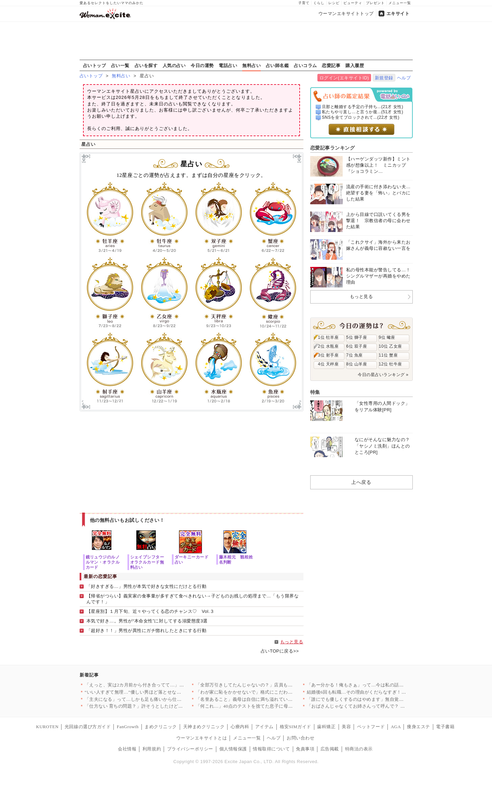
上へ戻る (361, 482)
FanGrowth (128, 726)
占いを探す (146, 65)
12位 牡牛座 (390, 364)
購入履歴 (354, 65)
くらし (319, 3)
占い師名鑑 (277, 65)
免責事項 (305, 748)
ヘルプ (404, 77)
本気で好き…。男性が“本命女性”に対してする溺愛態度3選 (147, 620)
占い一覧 (120, 65)
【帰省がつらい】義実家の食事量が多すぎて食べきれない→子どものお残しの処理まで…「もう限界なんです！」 (192, 598)
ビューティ (352, 3)
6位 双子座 (356, 346)
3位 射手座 (328, 355)
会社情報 (127, 748)
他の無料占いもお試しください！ (127, 520)
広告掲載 (329, 748)
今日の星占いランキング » (383, 374)
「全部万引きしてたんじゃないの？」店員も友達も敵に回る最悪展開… (270, 684)
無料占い (251, 65)
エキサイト (398, 13)
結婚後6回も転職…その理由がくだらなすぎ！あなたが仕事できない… (379, 692)
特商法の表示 (359, 748)
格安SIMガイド (295, 726)
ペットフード (371, 726)
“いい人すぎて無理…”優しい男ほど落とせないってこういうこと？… (156, 692)
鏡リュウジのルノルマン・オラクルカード (103, 562)
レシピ (334, 3)
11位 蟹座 (388, 355)
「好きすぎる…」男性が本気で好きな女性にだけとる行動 (146, 586)
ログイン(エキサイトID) (344, 77)
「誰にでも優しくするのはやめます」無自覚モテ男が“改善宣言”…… (378, 699)
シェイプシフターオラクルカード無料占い (147, 562)
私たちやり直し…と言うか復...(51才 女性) (362, 111)
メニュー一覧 (399, 3)
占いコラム (305, 65)
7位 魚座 (354, 355)
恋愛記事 (331, 65)
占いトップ (94, 65)
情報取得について (271, 748)
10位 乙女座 (390, 346)
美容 (346, 726)
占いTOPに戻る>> (280, 651)
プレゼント (375, 3)
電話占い (228, 65)
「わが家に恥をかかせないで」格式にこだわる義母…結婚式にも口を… (270, 692)
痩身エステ (418, 726)
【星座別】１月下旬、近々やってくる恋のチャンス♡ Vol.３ (150, 611)
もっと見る (291, 641)
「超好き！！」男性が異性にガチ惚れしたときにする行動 (146, 630)
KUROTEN (47, 726)
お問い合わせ (300, 737)
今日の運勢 (202, 65)
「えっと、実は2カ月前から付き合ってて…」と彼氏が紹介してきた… (157, 684)
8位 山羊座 (356, 364)
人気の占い (174, 65)
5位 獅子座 (356, 337)
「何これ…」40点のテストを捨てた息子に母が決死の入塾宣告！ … (266, 706)
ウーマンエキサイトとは (201, 737)
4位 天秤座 (328, 364)
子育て (304, 3)
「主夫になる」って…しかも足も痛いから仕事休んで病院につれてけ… (159, 699)
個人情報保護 (233, 748)
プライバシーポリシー (190, 748)
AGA (396, 726)
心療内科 (240, 726)
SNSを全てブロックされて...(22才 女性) (360, 117)
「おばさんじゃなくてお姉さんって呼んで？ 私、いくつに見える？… (379, 706)
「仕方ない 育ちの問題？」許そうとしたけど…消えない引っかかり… (157, 706)
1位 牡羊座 (328, 337)
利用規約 (151, 748)
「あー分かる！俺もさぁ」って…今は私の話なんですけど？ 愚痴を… (379, 684)
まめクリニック (161, 726)
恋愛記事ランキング (332, 148)
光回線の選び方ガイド (88, 726)
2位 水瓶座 (328, 346)
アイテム (264, 726)
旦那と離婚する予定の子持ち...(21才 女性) (362, 106)
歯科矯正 (326, 726)
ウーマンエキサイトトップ (346, 13)
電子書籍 (445, 726)
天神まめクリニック (204, 726)
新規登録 (384, 77)
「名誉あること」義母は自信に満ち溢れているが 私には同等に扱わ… (268, 699)
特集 (315, 392)
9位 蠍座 (387, 337)
